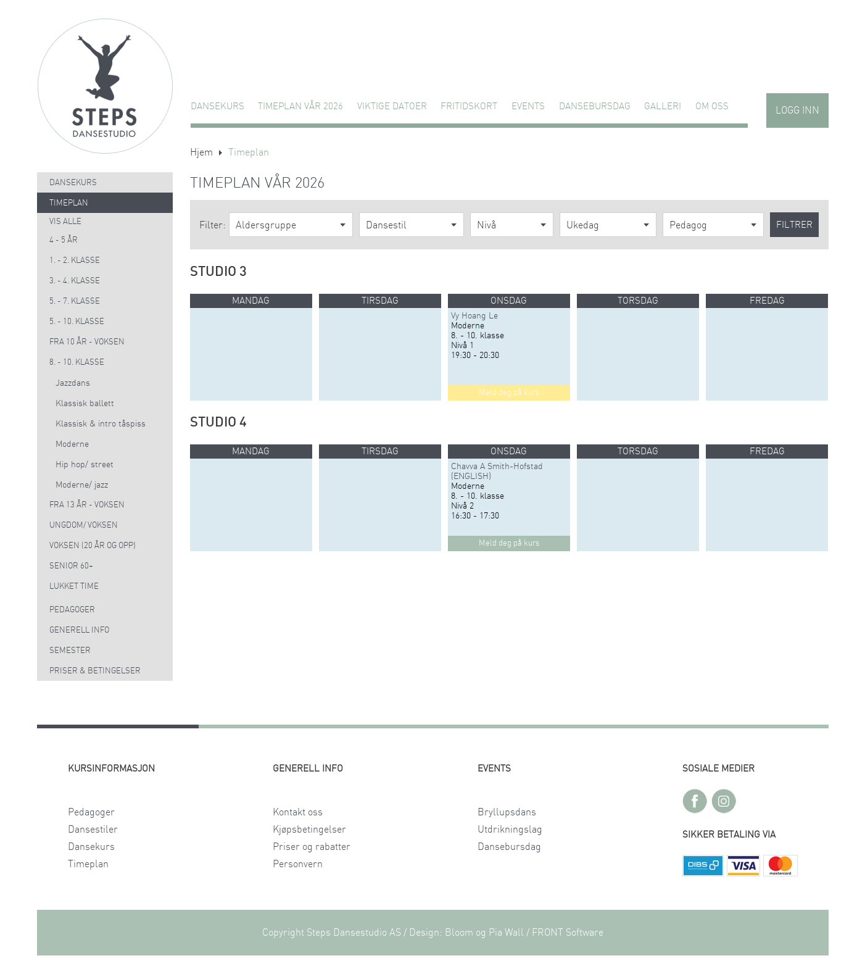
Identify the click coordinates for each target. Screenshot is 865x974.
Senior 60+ (71, 566)
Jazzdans (73, 383)
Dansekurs (217, 106)
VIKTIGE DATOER (392, 106)
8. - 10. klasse (76, 363)
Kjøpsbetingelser (309, 830)
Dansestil (386, 225)
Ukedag (582, 225)
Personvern (298, 864)
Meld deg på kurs (509, 393)
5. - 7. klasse (74, 302)
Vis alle (65, 222)
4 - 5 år (63, 240)
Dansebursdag (595, 106)
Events (528, 106)
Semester (70, 651)
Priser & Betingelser (95, 671)
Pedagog (688, 225)
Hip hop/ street (85, 464)
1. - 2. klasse (74, 261)
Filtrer (794, 225)
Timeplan (68, 203)
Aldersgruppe (266, 225)
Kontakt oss (298, 812)
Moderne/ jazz (82, 485)
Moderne (72, 444)
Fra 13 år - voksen (87, 505)
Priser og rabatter (311, 847)
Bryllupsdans (507, 812)
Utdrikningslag (510, 830)
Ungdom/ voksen (83, 526)
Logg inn (797, 110)
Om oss (712, 106)
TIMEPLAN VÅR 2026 (300, 106)
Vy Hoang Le (474, 316)
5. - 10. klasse (76, 322)
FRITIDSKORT (469, 106)
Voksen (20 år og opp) (92, 546)
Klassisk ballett (85, 403)
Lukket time (74, 587)
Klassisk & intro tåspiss (101, 424)
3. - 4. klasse (74, 281)
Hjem (201, 152)
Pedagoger (72, 610)
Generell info (79, 630)
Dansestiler (93, 830)
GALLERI (662, 106)
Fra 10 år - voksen (87, 342)
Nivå (486, 225)
